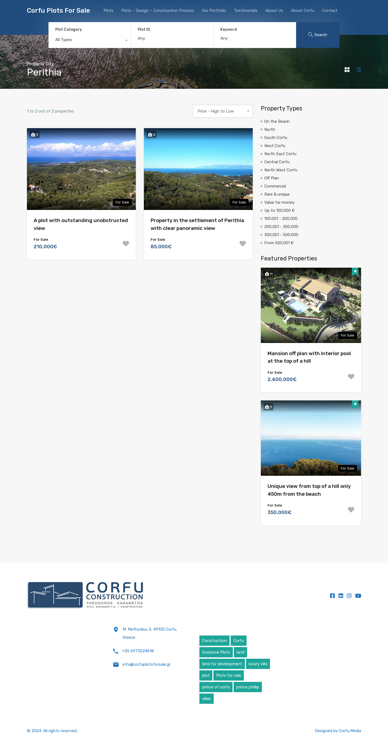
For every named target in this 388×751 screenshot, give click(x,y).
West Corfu (274, 145)
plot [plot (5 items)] (206, 675)
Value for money (279, 202)
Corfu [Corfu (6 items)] (238, 640)
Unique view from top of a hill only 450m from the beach (309, 490)
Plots (108, 10)
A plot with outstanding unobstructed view (81, 224)
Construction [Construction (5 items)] (214, 640)
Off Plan (271, 178)
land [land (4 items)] (240, 652)
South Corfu (275, 137)
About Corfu (302, 10)
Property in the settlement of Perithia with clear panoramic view (197, 224)
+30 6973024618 (138, 650)
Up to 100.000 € (279, 210)
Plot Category (68, 29)
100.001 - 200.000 (280, 218)
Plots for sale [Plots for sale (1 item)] (228, 675)
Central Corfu (276, 161)
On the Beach (277, 121)
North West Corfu (280, 170)
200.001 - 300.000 (281, 226)
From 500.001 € (279, 242)
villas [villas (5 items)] (206, 698)
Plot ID (144, 30)
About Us (274, 10)
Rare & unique (277, 194)
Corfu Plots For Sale (58, 10)
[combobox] (89, 41)
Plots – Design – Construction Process (157, 10)
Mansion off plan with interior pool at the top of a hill (309, 357)
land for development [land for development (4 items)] (222, 663)
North (269, 129)
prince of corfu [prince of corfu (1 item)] (216, 687)
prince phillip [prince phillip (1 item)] (247, 687)
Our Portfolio (214, 10)
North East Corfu (280, 153)
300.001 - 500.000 (281, 234)
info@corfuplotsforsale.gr (147, 664)
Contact (330, 10)
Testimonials (246, 10)
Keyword (228, 30)
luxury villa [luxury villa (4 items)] (258, 663)
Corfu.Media (350, 730)
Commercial (275, 186)
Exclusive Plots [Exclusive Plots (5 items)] (216, 652)
